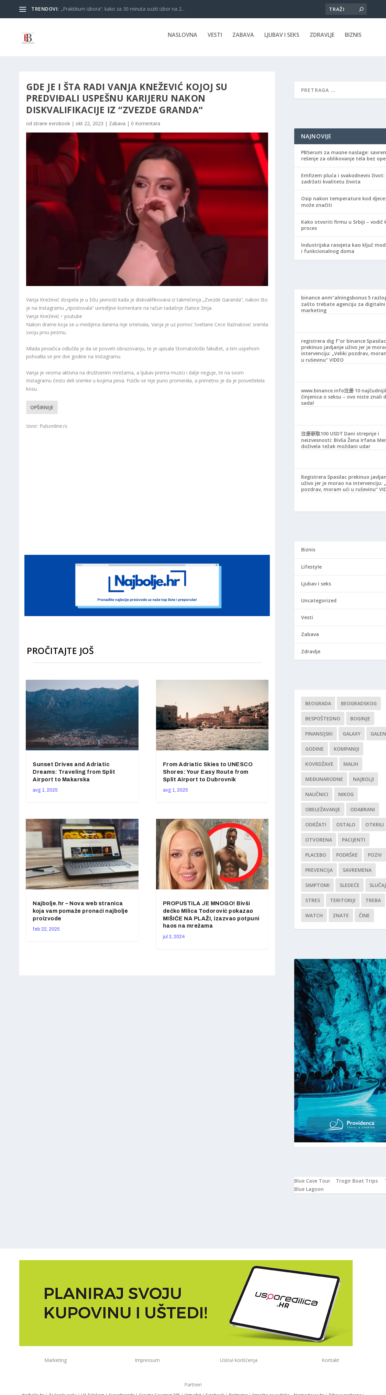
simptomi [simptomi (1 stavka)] (317, 890)
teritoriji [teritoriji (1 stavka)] (342, 905)
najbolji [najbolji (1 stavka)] (363, 784)
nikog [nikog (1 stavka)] (346, 799)
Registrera (313, 481)
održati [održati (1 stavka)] (315, 829)
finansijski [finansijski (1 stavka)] (319, 738)
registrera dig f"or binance (333, 345)
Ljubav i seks (281, 40)
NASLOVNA (182, 40)
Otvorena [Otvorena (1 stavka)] (318, 844)
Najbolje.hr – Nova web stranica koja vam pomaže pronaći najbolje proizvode (80, 915)
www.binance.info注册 (327, 395)
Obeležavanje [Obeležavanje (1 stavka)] (322, 814)
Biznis (353, 40)
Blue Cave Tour (312, 1185)
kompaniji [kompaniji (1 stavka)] (346, 753)
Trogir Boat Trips (357, 1185)
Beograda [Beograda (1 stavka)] (318, 708)
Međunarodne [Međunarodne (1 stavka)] (324, 784)
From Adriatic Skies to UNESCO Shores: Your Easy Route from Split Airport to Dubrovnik (208, 776)
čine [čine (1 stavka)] (364, 920)
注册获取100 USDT (322, 438)
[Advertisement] (156, 496)
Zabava (243, 40)
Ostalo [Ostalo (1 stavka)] (345, 829)
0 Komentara (145, 128)
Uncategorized (319, 605)
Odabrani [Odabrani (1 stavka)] (362, 814)
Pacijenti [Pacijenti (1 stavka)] (353, 844)
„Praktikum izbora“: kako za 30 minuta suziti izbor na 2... (123, 9)
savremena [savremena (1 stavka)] (357, 874)
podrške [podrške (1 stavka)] (347, 859)
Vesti (215, 40)
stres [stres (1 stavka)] (312, 905)
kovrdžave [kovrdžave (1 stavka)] (319, 768)
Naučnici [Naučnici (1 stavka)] (316, 799)
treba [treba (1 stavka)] (373, 905)
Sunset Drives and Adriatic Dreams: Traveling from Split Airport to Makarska (74, 776)
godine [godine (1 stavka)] (314, 753)
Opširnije (42, 412)
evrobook (59, 128)
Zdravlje (322, 40)
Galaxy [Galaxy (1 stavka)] (352, 738)
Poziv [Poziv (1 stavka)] (375, 859)
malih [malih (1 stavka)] (350, 768)
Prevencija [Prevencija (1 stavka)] (319, 874)
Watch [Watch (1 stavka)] (314, 920)
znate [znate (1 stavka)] (341, 920)
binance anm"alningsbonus (334, 302)
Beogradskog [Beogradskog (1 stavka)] (359, 708)
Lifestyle (311, 571)
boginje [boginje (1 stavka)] (360, 723)
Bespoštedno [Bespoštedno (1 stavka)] (322, 723)
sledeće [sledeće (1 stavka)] (350, 890)
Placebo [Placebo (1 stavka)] (315, 859)
